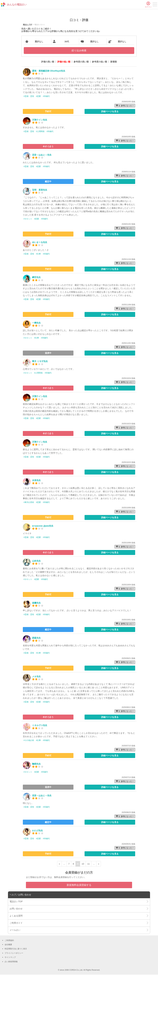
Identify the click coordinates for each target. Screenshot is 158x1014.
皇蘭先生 (36, 642)
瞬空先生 (36, 317)
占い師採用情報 (11, 1001)
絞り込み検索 (79, 90)
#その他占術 (29, 780)
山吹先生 (36, 600)
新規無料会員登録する (79, 924)
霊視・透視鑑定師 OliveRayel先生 (48, 110)
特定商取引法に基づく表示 (16, 988)
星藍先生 (36, 677)
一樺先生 (36, 362)
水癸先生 (36, 520)
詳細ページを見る (109, 151)
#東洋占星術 (29, 542)
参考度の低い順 (99, 101)
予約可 (48, 151)
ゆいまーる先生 (39, 281)
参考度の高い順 (81, 101)
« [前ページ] (59, 903)
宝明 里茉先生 (39, 229)
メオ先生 (36, 716)
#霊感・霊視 (29, 136)
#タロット (28, 258)
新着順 (113, 101)
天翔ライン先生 (39, 159)
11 (88, 903)
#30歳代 (46, 136)
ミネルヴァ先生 (39, 764)
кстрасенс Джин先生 (42, 565)
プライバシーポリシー (14, 992)
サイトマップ (10, 997)
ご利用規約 (9, 980)
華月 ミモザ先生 (40, 400)
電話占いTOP (27, 64)
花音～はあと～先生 (42, 194)
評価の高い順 (47, 101)
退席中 (48, 392)
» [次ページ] (98, 903)
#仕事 (38, 293)
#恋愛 (38, 136)
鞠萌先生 (36, 803)
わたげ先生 (37, 870)
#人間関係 (40, 171)
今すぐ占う (48, 186)
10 (83, 903)
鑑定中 (48, 221)
